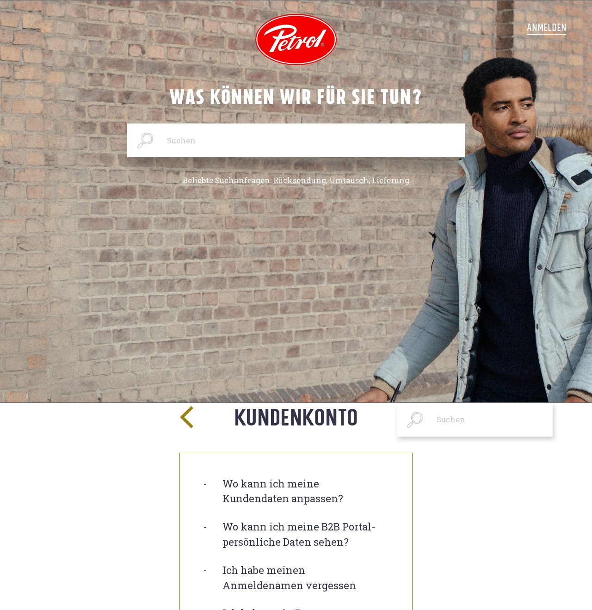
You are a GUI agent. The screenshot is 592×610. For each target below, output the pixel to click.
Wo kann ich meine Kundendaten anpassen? (282, 491)
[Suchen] (296, 140)
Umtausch (349, 180)
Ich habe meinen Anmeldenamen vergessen (289, 577)
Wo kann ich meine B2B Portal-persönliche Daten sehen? (299, 534)
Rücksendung (299, 180)
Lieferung (390, 180)
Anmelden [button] (547, 27)
